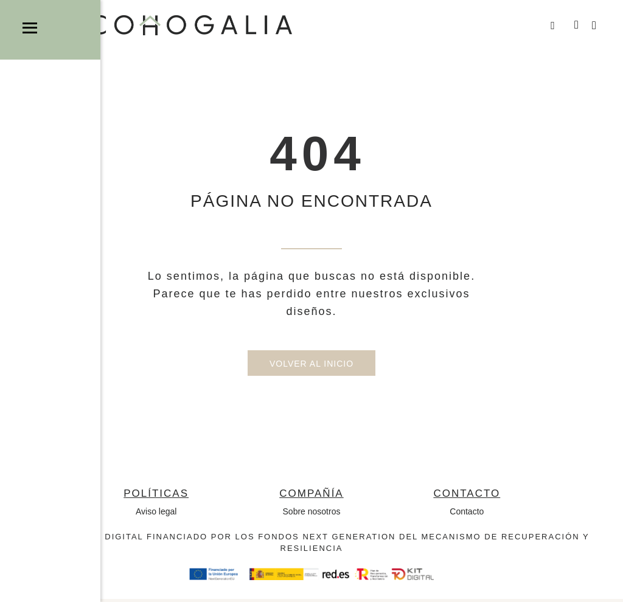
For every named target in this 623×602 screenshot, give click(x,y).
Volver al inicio (311, 367)
